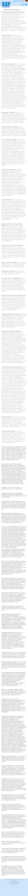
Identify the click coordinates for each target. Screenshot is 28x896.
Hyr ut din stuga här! (18, 1)
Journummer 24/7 (14, 883)
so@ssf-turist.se (16, 882)
